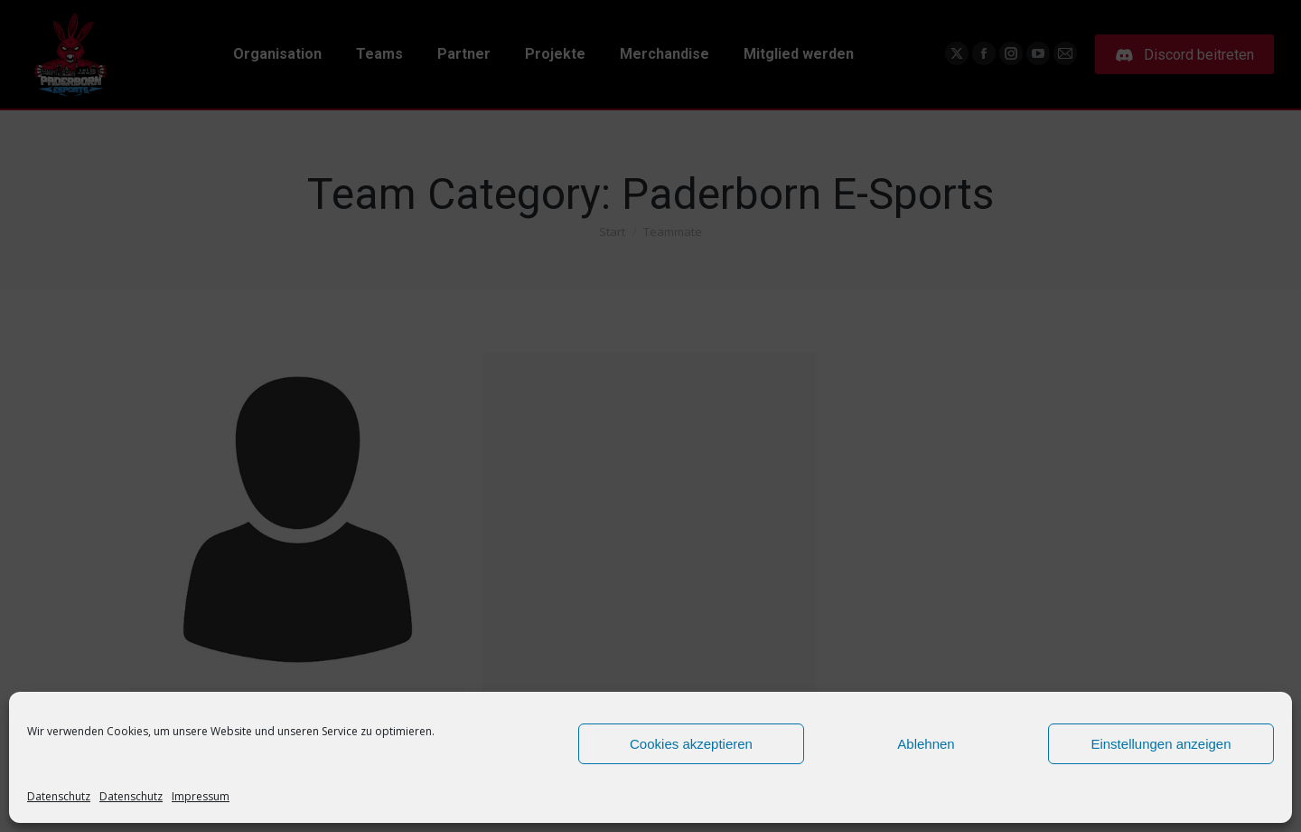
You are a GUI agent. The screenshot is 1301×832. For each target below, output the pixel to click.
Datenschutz (58, 796)
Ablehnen (925, 744)
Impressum (200, 796)
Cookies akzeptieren (691, 744)
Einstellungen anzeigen (1160, 744)
